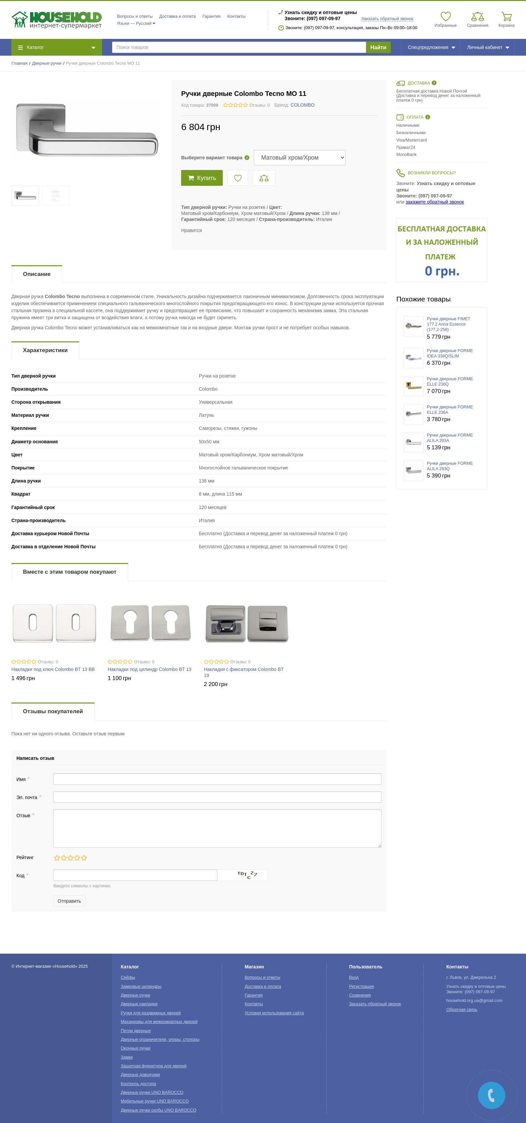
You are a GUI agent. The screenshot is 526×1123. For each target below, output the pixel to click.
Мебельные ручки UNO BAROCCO (155, 1101)
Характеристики (45, 350)
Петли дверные (136, 1030)
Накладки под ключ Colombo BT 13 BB (53, 669)
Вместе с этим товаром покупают (70, 572)
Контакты (236, 16)
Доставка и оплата (177, 16)
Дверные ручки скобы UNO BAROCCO (158, 1110)
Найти (378, 47)
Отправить (69, 901)
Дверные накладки (139, 1004)
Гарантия (212, 16)
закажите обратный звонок (435, 202)
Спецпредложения (431, 47)
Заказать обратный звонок (387, 18)
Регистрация (361, 986)
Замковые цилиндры (141, 986)
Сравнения (360, 995)
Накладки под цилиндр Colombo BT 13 (150, 669)
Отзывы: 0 (260, 105)
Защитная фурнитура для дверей (154, 1066)
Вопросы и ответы (135, 16)
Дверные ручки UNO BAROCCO (152, 1092)
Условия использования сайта (274, 1013)
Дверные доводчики (140, 1074)
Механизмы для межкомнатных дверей (159, 1021)
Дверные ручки (47, 63)
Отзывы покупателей (53, 711)
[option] (442, 250)
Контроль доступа (138, 1083)
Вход (354, 977)
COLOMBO (303, 105)
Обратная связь (461, 1009)
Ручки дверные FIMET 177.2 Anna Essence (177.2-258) (448, 324)
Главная (19, 63)
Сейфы (128, 977)
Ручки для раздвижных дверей (151, 1013)
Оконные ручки (135, 1048)
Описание (37, 274)
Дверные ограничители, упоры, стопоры (160, 1039)
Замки (127, 1057)
